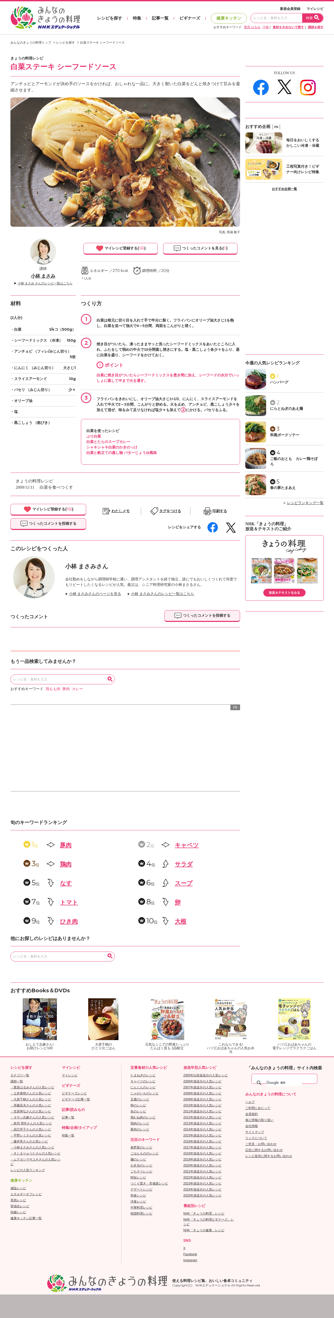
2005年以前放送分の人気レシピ (205, 1075)
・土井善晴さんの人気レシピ (30, 1093)
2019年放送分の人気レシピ (202, 1159)
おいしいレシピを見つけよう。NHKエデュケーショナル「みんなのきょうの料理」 (45, 18)
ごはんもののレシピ (144, 1153)
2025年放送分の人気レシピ (202, 1195)
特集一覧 (68, 1135)
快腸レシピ (18, 1212)
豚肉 (66, 689)
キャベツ (187, 845)
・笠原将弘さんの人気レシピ (30, 1111)
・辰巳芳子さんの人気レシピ (30, 1129)
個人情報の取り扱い (259, 1120)
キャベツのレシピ (143, 1081)
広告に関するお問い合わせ (264, 1150)
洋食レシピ (138, 1201)
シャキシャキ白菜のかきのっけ (112, 447)
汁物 (266, 27)
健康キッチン (228, 18)
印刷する (219, 511)
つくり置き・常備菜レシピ (149, 1183)
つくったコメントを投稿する (48, 524)
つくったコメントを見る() (200, 248)
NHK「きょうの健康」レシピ (203, 1230)
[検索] (284, 1083)
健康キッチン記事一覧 (26, 1218)
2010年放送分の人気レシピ (202, 1105)
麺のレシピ (138, 1159)
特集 (137, 18)
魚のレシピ (138, 1111)
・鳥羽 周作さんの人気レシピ (31, 1123)
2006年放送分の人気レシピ (202, 1081)
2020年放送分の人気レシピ (202, 1165)
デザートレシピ (141, 1189)
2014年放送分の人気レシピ (202, 1129)
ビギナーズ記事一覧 (76, 1099)
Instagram (190, 1260)
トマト (69, 902)
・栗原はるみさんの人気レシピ (32, 1087)
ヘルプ (250, 1102)
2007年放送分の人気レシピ (202, 1087)
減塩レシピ (18, 1188)
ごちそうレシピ (141, 1171)
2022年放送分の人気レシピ (202, 1177)
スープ (184, 883)
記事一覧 (160, 18)
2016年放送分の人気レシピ (202, 1141)
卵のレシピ (138, 1105)
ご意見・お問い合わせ (261, 1144)
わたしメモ (120, 511)
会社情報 (251, 1126)
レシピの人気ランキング (27, 1170)
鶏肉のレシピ (139, 1123)
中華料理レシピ (141, 1207)
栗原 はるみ (252, 27)
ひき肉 (69, 921)
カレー (77, 689)
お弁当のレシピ (141, 1165)
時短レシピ (138, 1177)
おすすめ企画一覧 (284, 189)
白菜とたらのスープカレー (108, 442)
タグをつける (170, 511)
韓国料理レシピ (141, 1213)
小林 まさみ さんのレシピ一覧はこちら (45, 283)
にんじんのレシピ (143, 1087)
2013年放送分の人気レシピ (202, 1123)
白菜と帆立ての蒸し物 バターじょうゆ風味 (121, 453)
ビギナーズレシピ (74, 1093)
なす (66, 883)
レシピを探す (109, 18)
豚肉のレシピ (139, 1129)
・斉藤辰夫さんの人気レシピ (30, 1105)
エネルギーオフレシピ (26, 1194)
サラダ (184, 864)
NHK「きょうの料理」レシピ (203, 1213)
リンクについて (256, 1138)
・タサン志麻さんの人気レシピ (32, 1117)
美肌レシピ (18, 1200)
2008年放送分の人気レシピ (202, 1093)
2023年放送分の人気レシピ (202, 1183)
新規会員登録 (290, 9)
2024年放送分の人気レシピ (202, 1189)
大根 (180, 921)
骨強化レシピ (19, 1206)
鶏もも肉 (53, 689)
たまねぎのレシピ (143, 1075)
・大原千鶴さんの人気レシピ (30, 1099)
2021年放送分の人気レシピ (202, 1171)
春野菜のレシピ (141, 1147)
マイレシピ (315, 9)
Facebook (190, 1254)
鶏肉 (65, 864)
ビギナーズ (189, 18)
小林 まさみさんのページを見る (95, 594)
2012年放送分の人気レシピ (202, 1117)
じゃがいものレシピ (144, 1093)
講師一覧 (16, 1081)
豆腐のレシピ (139, 1099)
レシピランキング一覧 (305, 503)
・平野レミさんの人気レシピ (30, 1135)
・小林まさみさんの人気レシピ (32, 1147)
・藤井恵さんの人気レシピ (29, 1141)
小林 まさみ (43, 276)
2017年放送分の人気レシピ (202, 1147)
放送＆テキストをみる (284, 592)
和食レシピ (138, 1195)
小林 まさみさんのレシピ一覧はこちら (162, 594)
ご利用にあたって (257, 1108)
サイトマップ (254, 1132)
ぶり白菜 (93, 436)
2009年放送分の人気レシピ (202, 1099)
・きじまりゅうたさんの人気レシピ (35, 1153)
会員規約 (251, 1114)
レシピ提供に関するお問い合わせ (268, 1156)
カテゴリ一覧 (19, 1075)
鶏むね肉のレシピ (143, 1117)
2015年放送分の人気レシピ (202, 1135)
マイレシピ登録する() (121, 248)
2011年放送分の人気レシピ (202, 1111)
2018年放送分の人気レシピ (202, 1153)
